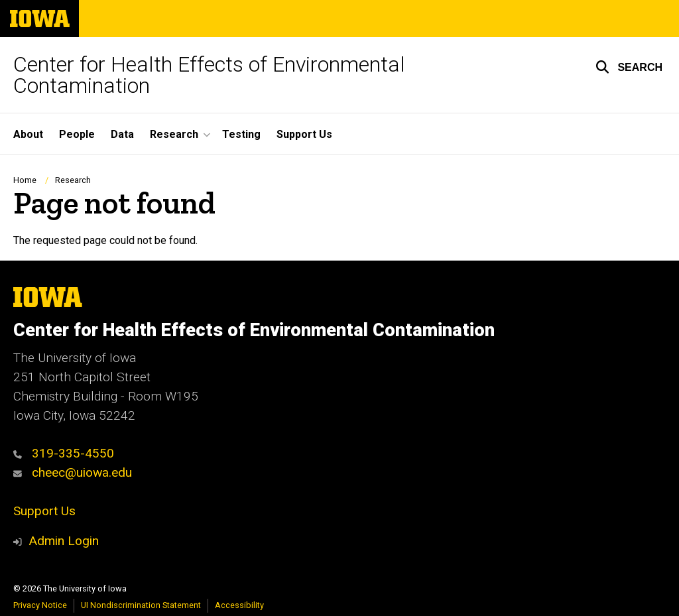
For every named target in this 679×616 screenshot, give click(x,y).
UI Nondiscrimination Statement (141, 605)
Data (122, 134)
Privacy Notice (40, 605)
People (77, 134)
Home (24, 180)
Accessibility (239, 605)
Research (73, 180)
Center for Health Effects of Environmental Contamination (209, 75)
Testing (241, 134)
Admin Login (64, 540)
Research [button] (174, 134)
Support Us (304, 134)
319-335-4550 (63, 453)
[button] (629, 67)
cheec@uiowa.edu (72, 472)
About (28, 134)
